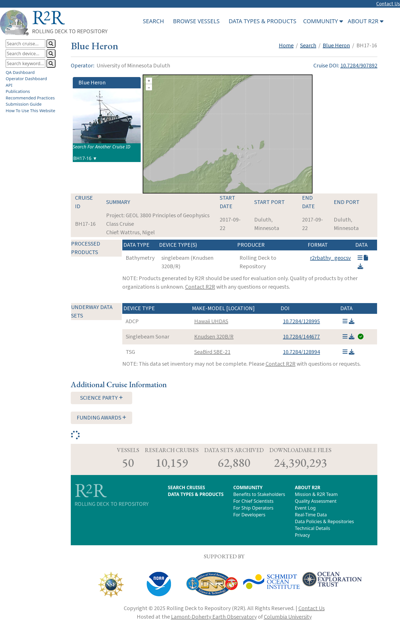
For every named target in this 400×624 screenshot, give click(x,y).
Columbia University (288, 617)
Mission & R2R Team (316, 494)
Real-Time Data (311, 515)
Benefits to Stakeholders (259, 494)
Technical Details (312, 528)
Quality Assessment (315, 501)
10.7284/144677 (301, 337)
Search (308, 46)
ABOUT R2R (307, 487)
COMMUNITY (247, 487)
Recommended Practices (30, 98)
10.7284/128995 (301, 321)
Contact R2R (200, 287)
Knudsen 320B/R (214, 337)
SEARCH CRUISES (186, 487)
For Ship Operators (253, 508)
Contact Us (388, 3)
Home (286, 46)
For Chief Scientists (253, 501)
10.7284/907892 (358, 66)
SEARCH (153, 21)
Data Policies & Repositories (324, 521)
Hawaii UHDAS (211, 321)
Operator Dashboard (26, 78)
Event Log (305, 508)
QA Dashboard (20, 72)
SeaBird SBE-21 (212, 352)
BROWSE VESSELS (196, 21)
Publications (18, 91)
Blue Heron (336, 46)
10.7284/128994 (301, 352)
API (9, 85)
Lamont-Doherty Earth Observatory (214, 617)
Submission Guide (24, 104)
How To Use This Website (30, 110)
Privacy (302, 535)
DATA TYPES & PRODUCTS (262, 21)
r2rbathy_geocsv (330, 258)
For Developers (249, 515)
